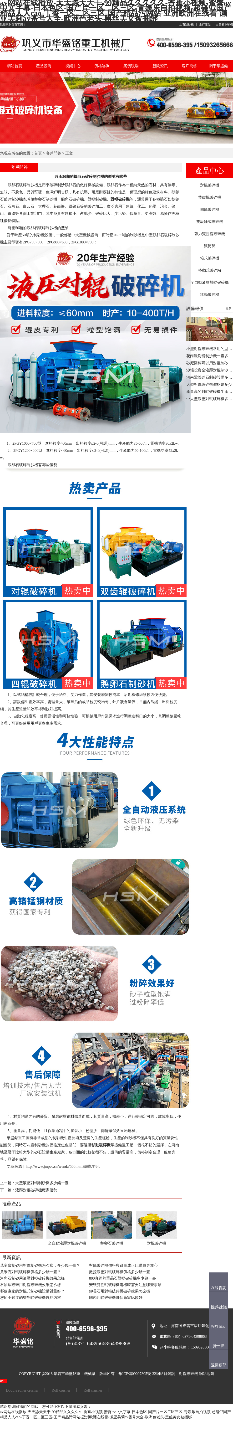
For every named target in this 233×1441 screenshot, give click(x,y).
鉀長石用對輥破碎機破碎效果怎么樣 (119, 1291)
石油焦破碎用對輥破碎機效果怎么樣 (30, 1285)
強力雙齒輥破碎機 (209, 234)
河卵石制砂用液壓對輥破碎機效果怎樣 (32, 1278)
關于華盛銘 (218, 66)
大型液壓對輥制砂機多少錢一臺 (42, 1183)
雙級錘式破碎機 (209, 222)
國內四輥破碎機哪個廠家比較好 (115, 1298)
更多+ (229, 308)
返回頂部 (218, 1365)
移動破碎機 (209, 295)
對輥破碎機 (209, 185)
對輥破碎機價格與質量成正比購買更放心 (123, 1265)
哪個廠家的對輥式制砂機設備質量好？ (32, 1291)
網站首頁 (14, 66)
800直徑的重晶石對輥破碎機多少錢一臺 (122, 1278)
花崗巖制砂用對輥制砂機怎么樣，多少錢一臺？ (40, 1265)
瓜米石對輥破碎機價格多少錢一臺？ (30, 1272)
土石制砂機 (186, 24)
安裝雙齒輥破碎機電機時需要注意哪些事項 (125, 1285)
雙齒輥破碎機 (209, 197)
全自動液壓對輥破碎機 (210, 282)
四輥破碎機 (209, 209)
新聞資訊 (160, 66)
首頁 (38, 153)
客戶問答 (189, 66)
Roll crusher (61, 1390)
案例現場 (131, 66)
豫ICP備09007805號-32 (137, 1374)
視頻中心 (73, 66)
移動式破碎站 (209, 270)
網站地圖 (206, 1374)
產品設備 (43, 66)
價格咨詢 (102, 66)
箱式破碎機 (209, 258)
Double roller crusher (22, 1390)
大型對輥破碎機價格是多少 (209, 384)
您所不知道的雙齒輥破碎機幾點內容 (30, 1298)
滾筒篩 (209, 246)
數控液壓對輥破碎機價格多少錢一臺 (119, 1272)
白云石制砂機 (224, 24)
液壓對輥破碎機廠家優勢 (36, 1190)
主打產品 (205, 24)
